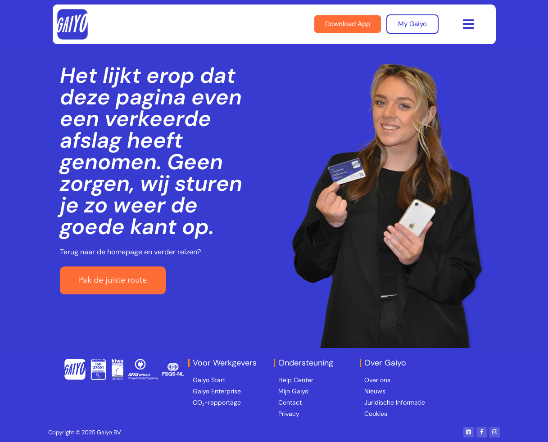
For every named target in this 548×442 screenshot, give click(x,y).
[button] (468, 24)
